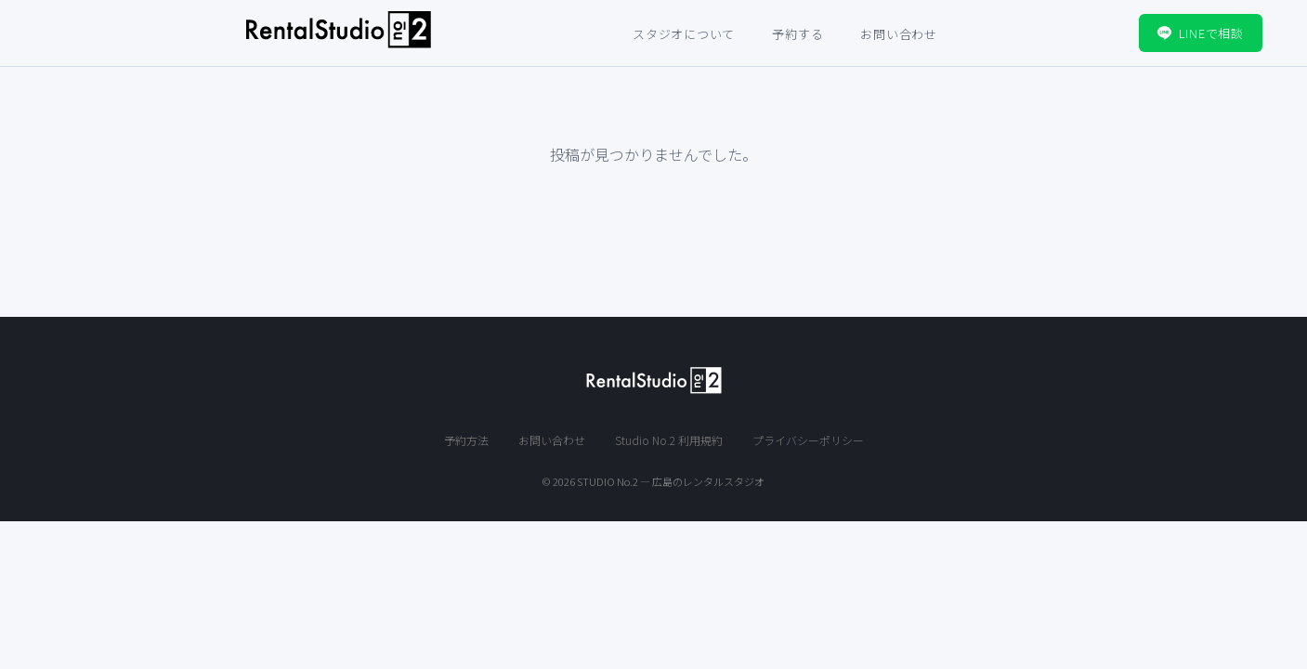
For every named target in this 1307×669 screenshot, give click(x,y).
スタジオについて (684, 34)
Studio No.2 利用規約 (669, 440)
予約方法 (466, 440)
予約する (797, 34)
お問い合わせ (898, 34)
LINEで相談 (1200, 33)
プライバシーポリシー (808, 440)
